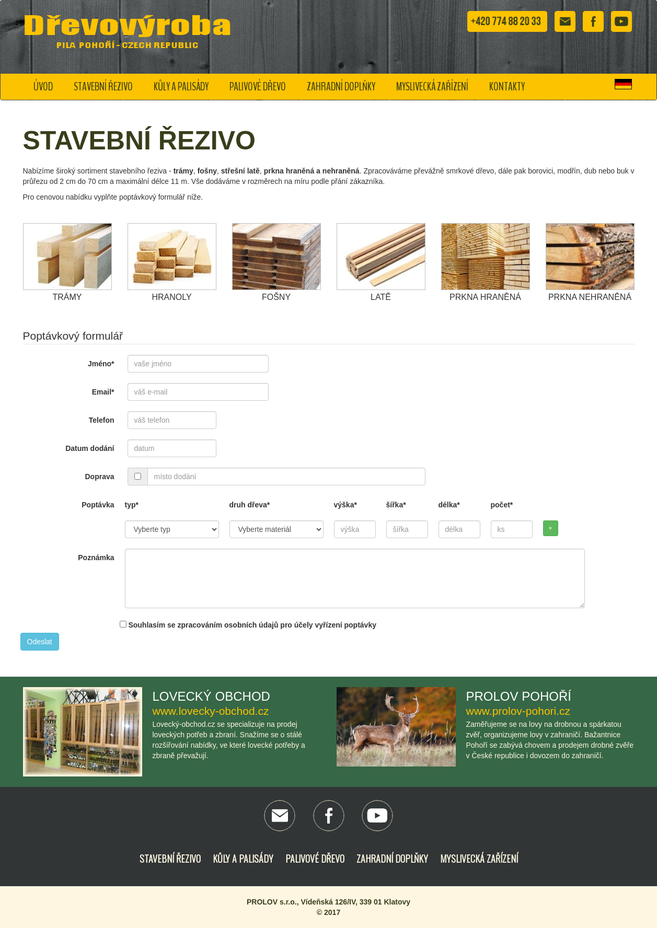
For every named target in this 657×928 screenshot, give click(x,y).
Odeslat (39, 641)
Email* (103, 392)
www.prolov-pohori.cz (518, 711)
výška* (345, 505)
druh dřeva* (249, 505)
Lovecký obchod (211, 696)
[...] (137, 476)
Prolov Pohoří (518, 696)
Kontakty (507, 87)
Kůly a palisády (181, 87)
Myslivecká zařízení (432, 87)
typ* (132, 505)
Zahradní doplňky (341, 87)
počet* (502, 505)
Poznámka (96, 557)
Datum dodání (89, 448)
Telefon (101, 420)
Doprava (99, 476)
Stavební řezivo (103, 87)
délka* (449, 505)
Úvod (43, 87)
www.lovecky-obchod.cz (211, 711)
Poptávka (98, 505)
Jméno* (101, 363)
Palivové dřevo (257, 87)
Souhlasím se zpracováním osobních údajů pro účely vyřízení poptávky (248, 625)
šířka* (396, 505)
